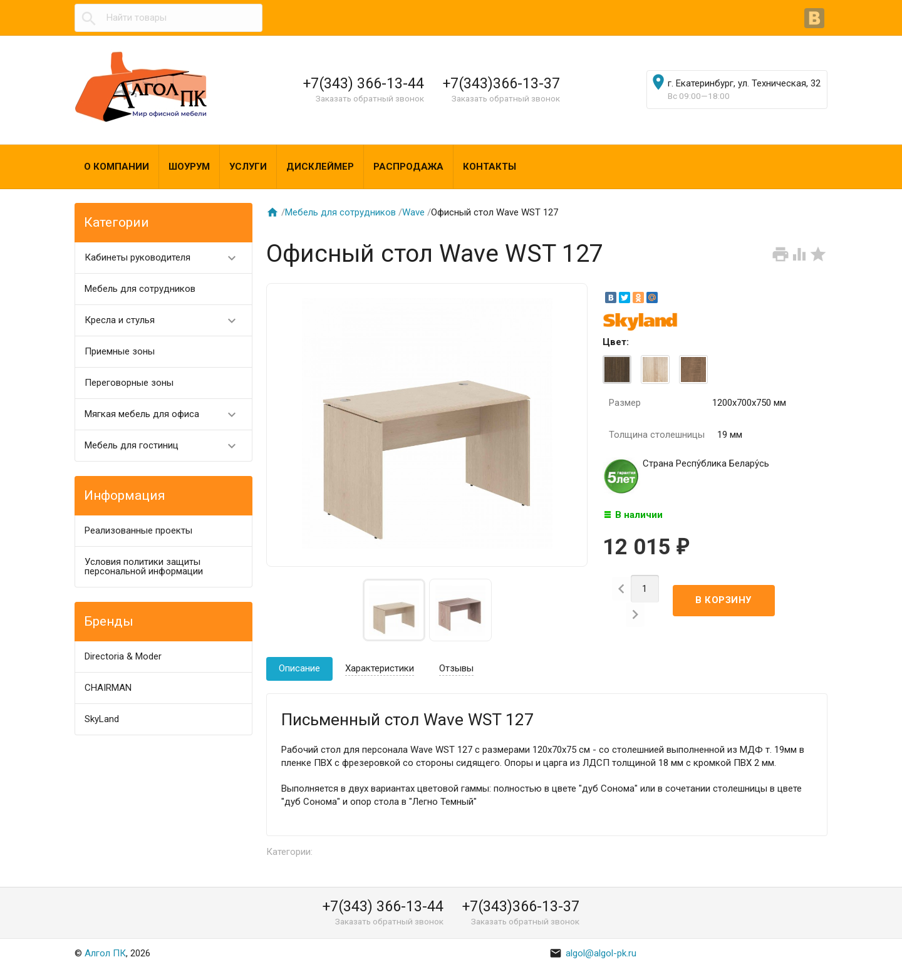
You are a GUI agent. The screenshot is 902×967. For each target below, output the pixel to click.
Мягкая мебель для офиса (166, 414)
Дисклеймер (320, 166)
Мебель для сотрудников (140, 288)
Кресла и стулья (166, 320)
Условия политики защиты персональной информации (144, 566)
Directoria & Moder (123, 656)
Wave (413, 212)
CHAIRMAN (108, 687)
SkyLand (102, 719)
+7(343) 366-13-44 (363, 83)
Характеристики (379, 668)
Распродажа (408, 166)
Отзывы (456, 668)
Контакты (489, 166)
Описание (299, 668)
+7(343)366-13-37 (501, 83)
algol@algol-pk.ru (592, 953)
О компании (116, 166)
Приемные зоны (120, 351)
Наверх (850, 943)
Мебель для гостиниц (166, 445)
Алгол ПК (105, 953)
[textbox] (168, 18)
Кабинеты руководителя (166, 257)
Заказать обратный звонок (370, 98)
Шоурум (189, 166)
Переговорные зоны (129, 382)
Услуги (248, 166)
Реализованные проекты (138, 530)
